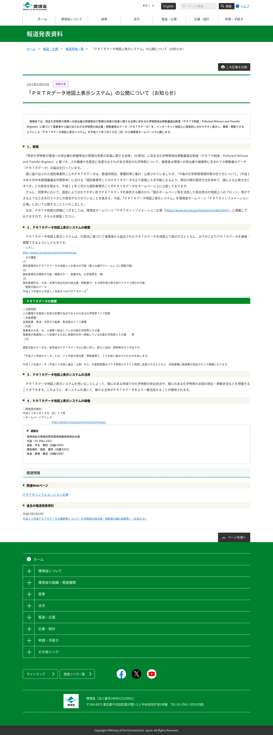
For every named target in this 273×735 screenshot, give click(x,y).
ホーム (39, 19)
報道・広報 (50, 48)
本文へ (147, 6)
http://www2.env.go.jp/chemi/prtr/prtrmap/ (50, 252)
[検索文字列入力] (198, 6)
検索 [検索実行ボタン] (229, 6)
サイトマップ (36, 674)
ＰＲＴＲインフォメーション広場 (45, 494)
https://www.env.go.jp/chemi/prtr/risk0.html (196, 210)
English (168, 6)
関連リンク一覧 (74, 674)
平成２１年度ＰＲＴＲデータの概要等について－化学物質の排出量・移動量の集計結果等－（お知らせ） (85, 518)
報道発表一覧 (75, 48)
